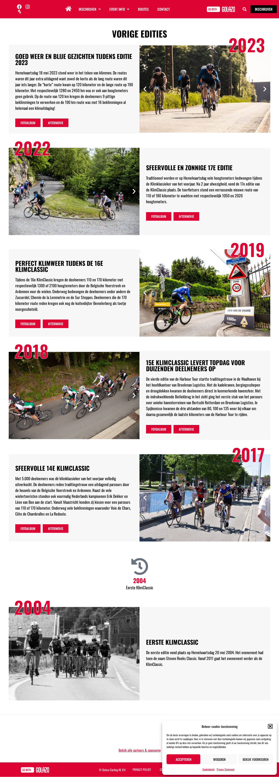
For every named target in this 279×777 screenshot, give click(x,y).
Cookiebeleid (208, 769)
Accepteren (183, 759)
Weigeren (219, 759)
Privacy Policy (142, 769)
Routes (143, 9)
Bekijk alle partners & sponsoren (140, 750)
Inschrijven (90, 9)
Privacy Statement (226, 769)
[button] (270, 726)
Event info (119, 9)
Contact (163, 9)
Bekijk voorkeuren (256, 759)
